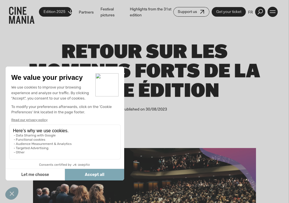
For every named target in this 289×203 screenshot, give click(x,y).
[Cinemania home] (24, 12)
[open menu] (273, 12)
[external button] (260, 12)
